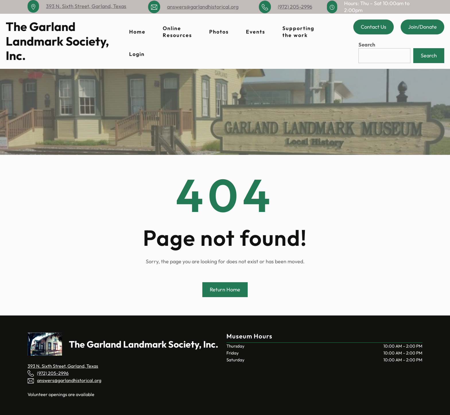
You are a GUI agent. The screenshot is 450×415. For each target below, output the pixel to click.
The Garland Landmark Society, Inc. (57, 41)
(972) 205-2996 (295, 6)
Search (366, 44)
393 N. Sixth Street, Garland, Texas (86, 6)
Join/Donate (422, 27)
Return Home (225, 289)
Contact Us (373, 27)
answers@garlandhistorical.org (202, 6)
